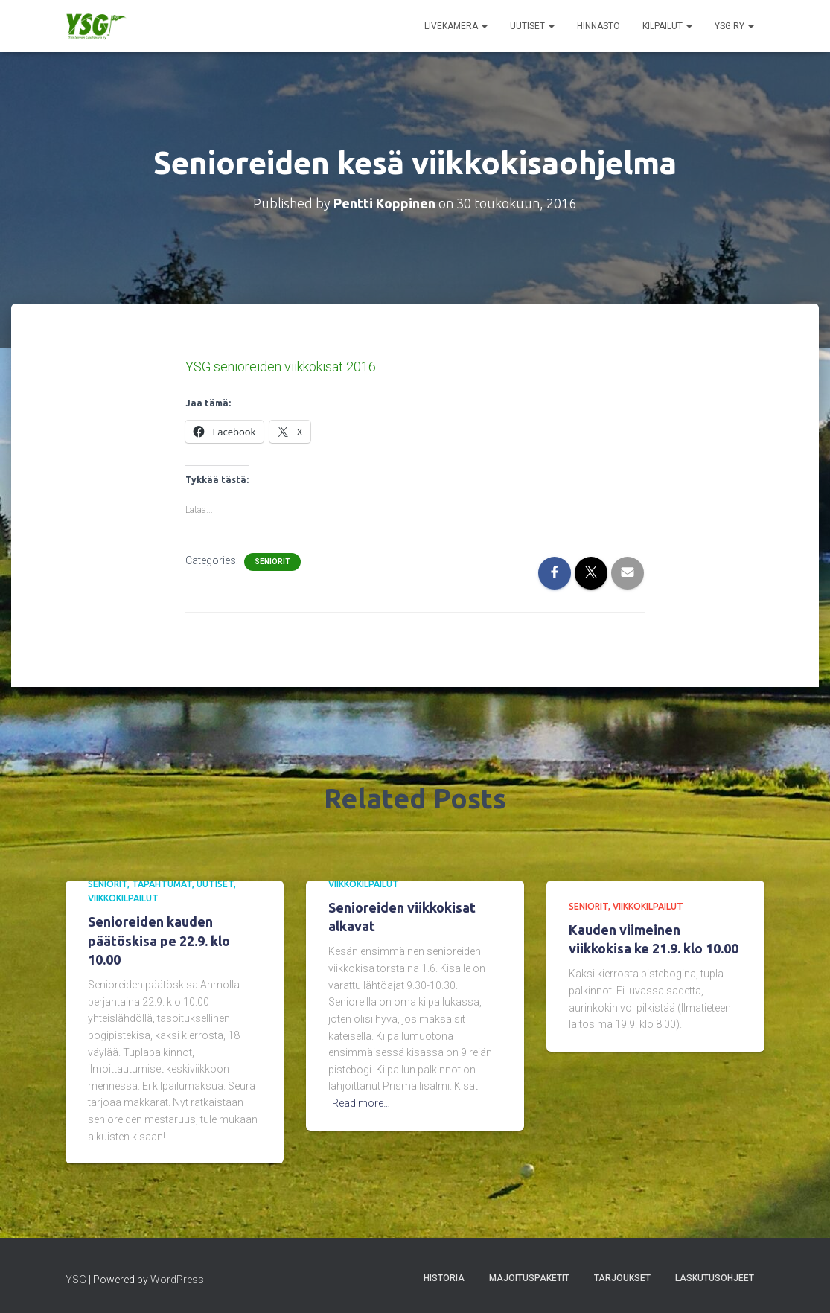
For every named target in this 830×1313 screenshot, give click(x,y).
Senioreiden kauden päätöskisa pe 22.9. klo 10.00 (159, 940)
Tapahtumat (162, 884)
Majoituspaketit (529, 1278)
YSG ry (734, 26)
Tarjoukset (622, 1278)
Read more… (361, 1103)
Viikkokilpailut (123, 898)
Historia (444, 1278)
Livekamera (456, 26)
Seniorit (272, 562)
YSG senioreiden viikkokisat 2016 (280, 366)
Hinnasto (598, 26)
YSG (76, 1279)
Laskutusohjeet (714, 1278)
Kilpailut (667, 26)
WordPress (177, 1279)
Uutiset (532, 26)
